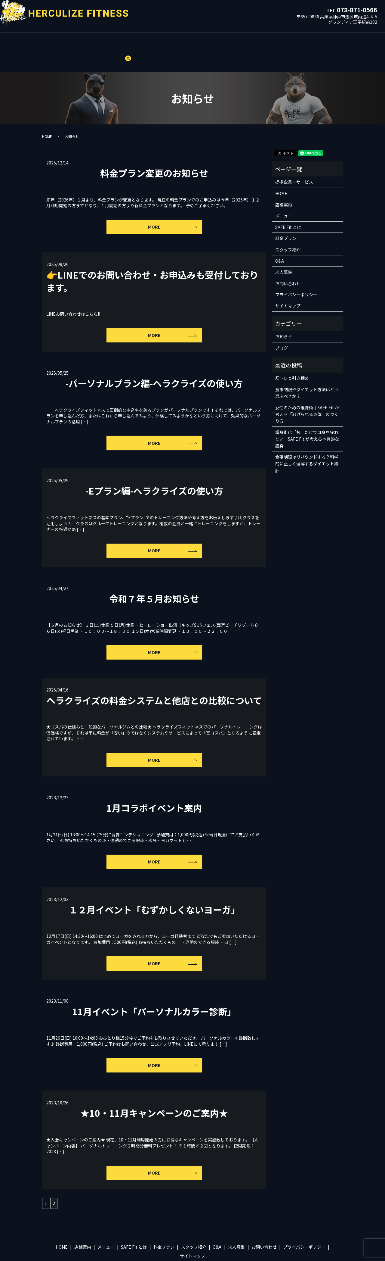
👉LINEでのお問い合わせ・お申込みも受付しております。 (152, 260)
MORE (154, 206)
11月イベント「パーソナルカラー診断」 (154, 988)
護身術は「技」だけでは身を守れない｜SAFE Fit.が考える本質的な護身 (307, 418)
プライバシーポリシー (296, 274)
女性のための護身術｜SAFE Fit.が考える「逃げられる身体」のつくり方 (307, 393)
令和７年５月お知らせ (154, 576)
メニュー (107, 42)
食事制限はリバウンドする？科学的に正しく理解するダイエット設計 (306, 443)
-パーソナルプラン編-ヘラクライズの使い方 (154, 361)
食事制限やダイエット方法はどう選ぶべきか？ (306, 371)
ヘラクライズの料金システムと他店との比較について (154, 678)
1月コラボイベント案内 (154, 785)
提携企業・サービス (278, 42)
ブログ (310, 42)
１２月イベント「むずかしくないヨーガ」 (154, 887)
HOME (60, 42)
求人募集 (242, 42)
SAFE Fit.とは (136, 42)
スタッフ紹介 (197, 42)
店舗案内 (82, 42)
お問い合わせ (287, 262)
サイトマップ (287, 285)
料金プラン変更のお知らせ (154, 151)
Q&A (222, 42)
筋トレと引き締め (292, 357)
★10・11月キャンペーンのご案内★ (154, 1090)
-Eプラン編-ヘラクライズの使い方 (154, 469)
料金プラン (166, 42)
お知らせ (283, 316)
